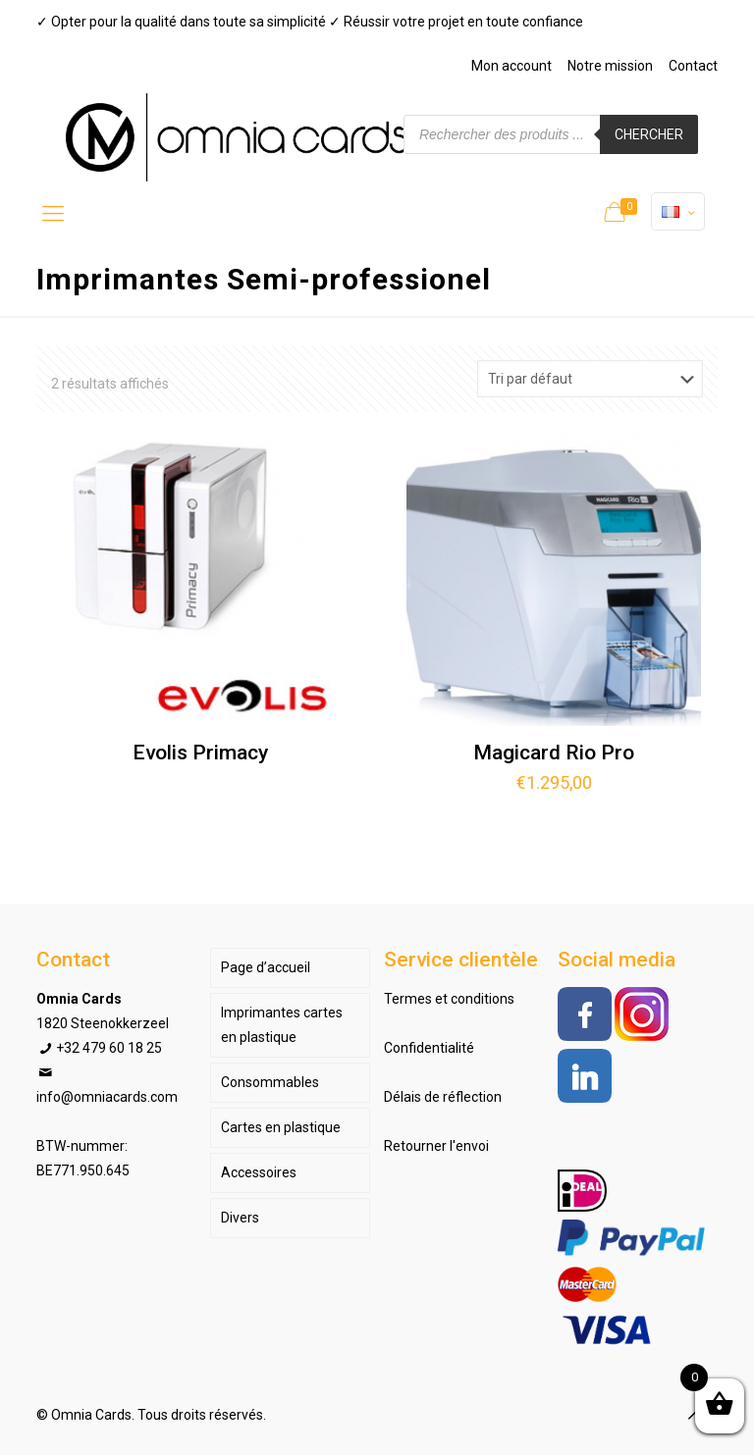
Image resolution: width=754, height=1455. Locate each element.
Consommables (270, 1082)
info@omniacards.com (107, 1097)
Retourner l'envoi (436, 1146)
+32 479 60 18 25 (109, 1048)
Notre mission (610, 66)
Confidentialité (429, 1048)
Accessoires (258, 1172)
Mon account (511, 66)
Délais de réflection (443, 1097)
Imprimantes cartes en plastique (282, 1025)
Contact (693, 66)
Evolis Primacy (200, 752)
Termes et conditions (449, 999)
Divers (240, 1217)
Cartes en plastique (281, 1127)
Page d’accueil (265, 967)
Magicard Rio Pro (553, 752)
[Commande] (590, 378)
